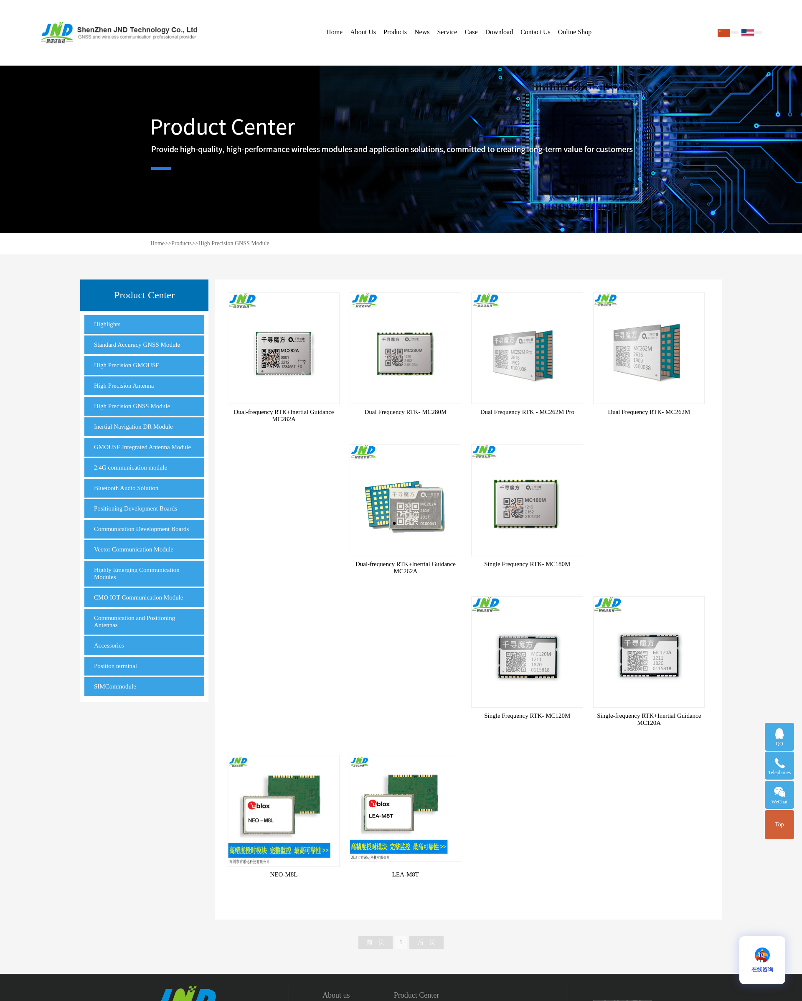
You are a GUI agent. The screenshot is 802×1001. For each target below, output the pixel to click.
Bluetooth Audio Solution (126, 488)
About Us (363, 32)
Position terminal (115, 666)
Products (395, 32)
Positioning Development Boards (135, 508)
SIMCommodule (115, 686)
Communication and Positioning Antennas (134, 621)
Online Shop (574, 32)
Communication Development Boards (141, 529)
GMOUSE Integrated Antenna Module (142, 447)
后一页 (426, 942)
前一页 (375, 942)
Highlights (107, 324)
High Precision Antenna (124, 385)
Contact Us (535, 32)
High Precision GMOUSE (127, 365)
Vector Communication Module (133, 549)
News (421, 32)
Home (334, 32)
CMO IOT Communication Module (138, 597)
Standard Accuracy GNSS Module (137, 344)
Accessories (109, 645)
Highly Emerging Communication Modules (137, 573)
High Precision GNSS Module (233, 243)
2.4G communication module (130, 467)
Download (499, 32)
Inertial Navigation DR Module (133, 426)
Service (447, 32)
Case (470, 32)
